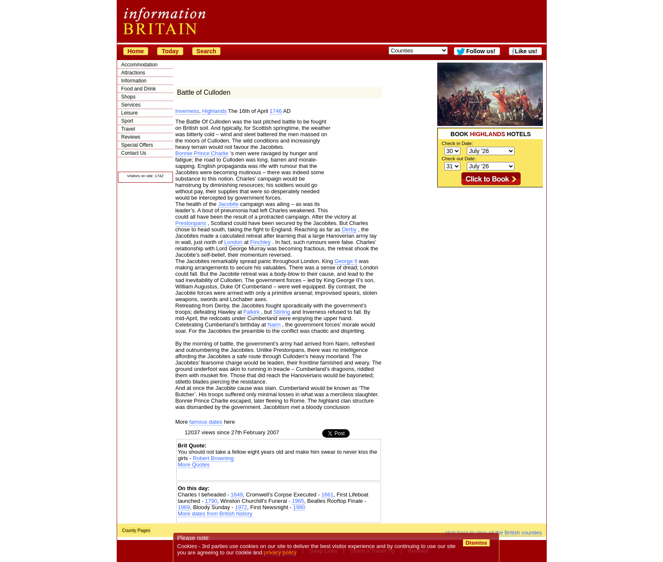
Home (136, 51)
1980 (299, 507)
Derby (349, 229)
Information (134, 81)
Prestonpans (190, 223)
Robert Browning (213, 458)
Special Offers (137, 145)
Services (131, 105)
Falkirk (252, 312)
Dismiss (476, 543)
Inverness (187, 111)
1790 (211, 501)
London (233, 242)
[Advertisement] (490, 240)
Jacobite (228, 204)
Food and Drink (138, 89)
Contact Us (133, 153)
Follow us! (480, 51)
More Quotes (194, 464)
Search (206, 51)
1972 (241, 507)
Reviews (130, 137)
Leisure (129, 113)
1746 (276, 111)
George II (345, 261)
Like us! (526, 51)
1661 (327, 494)
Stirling (281, 312)
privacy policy (280, 552)
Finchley (260, 242)
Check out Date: (459, 158)
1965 (298, 501)
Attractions (133, 73)
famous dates (205, 422)
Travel (128, 129)
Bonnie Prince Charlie (202, 153)
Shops (128, 97)
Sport (127, 121)
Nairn (274, 324)
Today (170, 51)
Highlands (214, 111)
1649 (237, 494)
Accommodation (139, 65)
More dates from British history (215, 513)
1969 (184, 507)
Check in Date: (457, 143)
